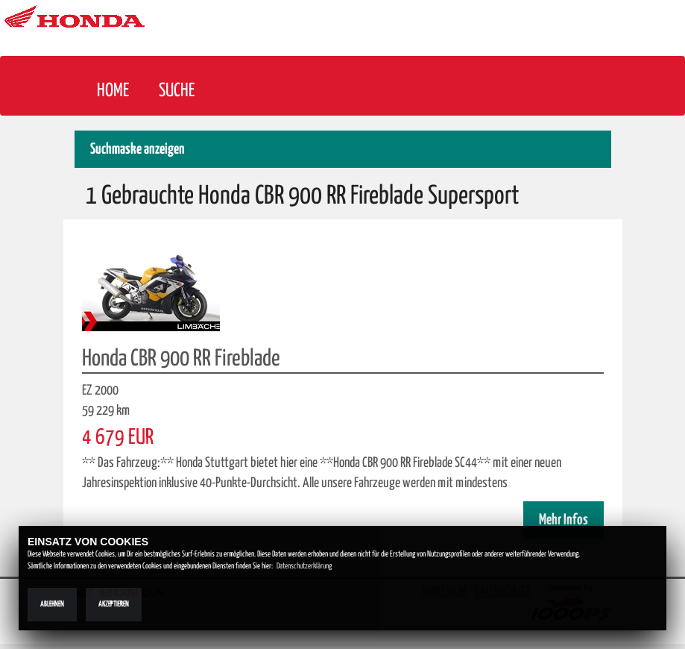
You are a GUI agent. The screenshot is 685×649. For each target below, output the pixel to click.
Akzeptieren (113, 604)
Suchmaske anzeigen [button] (137, 149)
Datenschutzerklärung (304, 566)
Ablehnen (52, 604)
